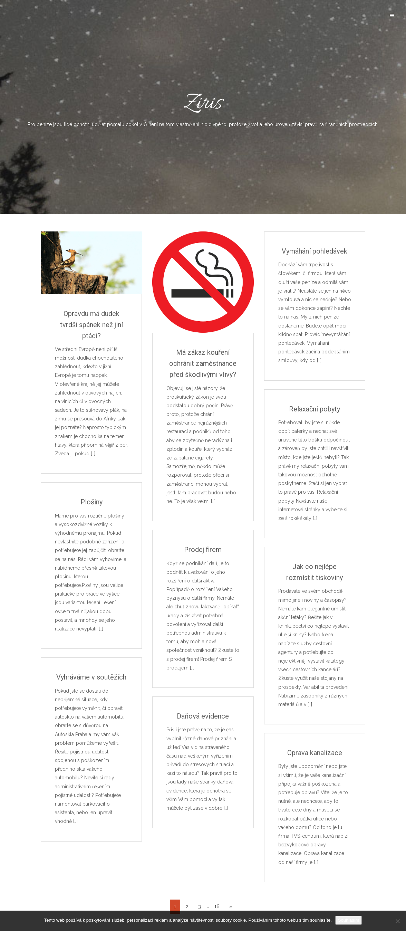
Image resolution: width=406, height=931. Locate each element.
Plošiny (91, 502)
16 (217, 906)
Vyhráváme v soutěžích (91, 677)
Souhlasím (348, 920)
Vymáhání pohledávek (314, 251)
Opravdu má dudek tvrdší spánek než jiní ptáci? (91, 325)
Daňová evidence (203, 716)
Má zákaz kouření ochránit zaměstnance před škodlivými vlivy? (202, 363)
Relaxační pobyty (314, 409)
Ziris (203, 108)
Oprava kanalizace (314, 753)
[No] (397, 921)
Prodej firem (203, 549)
